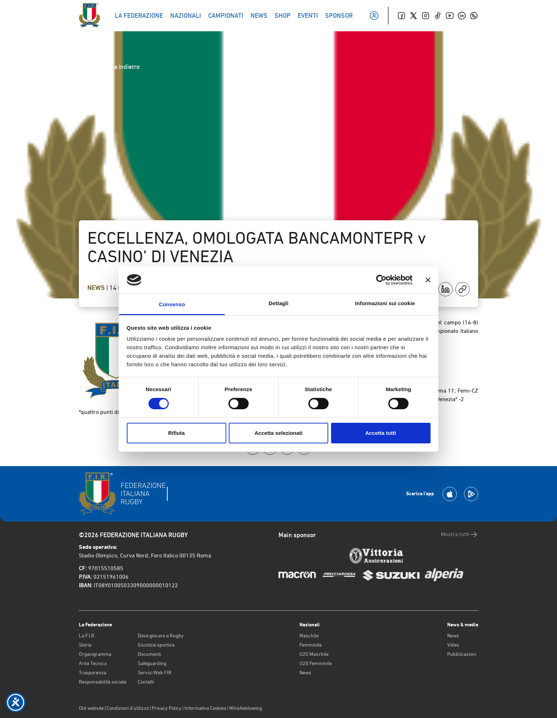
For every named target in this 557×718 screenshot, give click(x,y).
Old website (91, 708)
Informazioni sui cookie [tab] (385, 303)
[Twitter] (413, 15)
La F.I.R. (87, 635)
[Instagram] (425, 15)
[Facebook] (401, 15)
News (96, 288)
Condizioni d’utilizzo (128, 708)
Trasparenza (92, 672)
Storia (85, 645)
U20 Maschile (314, 654)
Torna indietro (115, 67)
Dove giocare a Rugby (161, 635)
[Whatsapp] (474, 15)
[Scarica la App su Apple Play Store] (450, 494)
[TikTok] (437, 15)
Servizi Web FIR (155, 672)
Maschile (309, 635)
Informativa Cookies (205, 708)
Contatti (146, 682)
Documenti (149, 654)
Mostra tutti (459, 534)
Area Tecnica (93, 663)
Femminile (310, 645)
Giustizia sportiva (156, 645)
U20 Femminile (315, 663)
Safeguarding (152, 663)
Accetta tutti (380, 433)
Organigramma (95, 654)
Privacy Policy (167, 708)
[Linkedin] (462, 15)
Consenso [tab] (172, 304)
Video (453, 645)
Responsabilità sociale (102, 682)
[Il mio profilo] (374, 15)
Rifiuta (176, 433)
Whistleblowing (245, 708)
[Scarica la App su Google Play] (471, 494)
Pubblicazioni (461, 654)
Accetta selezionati (278, 433)
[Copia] (462, 289)
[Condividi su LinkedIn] (445, 289)
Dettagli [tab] (278, 303)
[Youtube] (449, 15)
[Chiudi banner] (428, 279)
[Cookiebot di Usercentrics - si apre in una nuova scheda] (381, 280)
